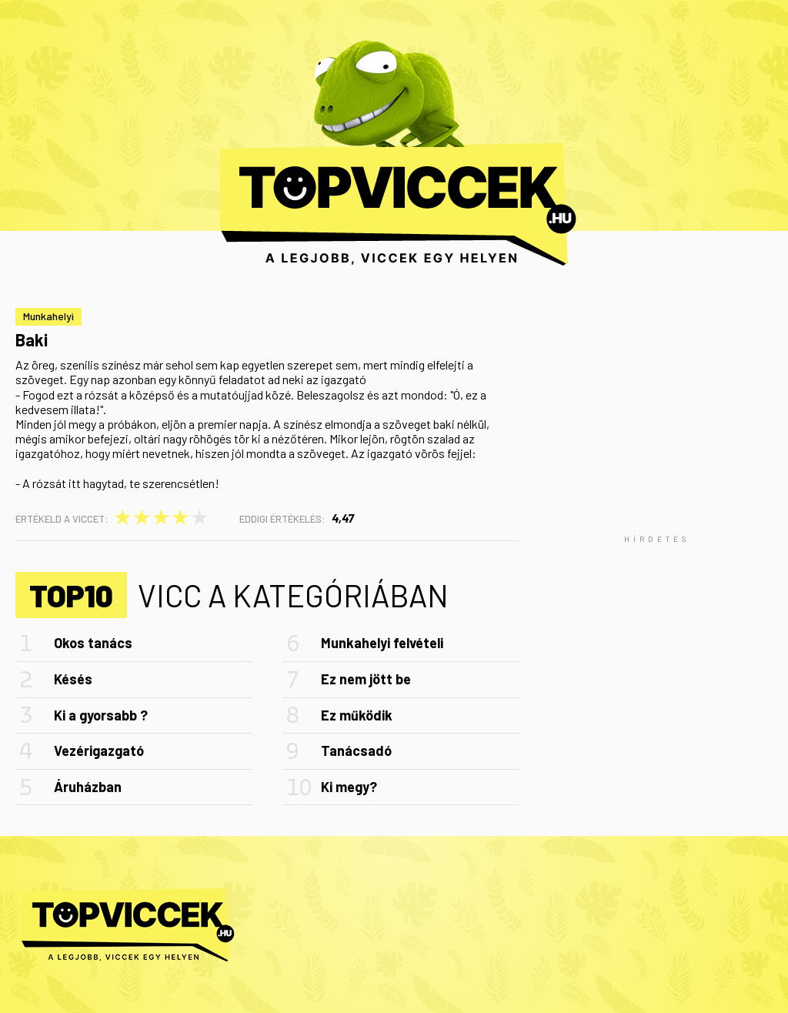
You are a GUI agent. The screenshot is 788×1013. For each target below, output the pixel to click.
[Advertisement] (657, 539)
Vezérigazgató (99, 750)
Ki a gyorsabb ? (101, 715)
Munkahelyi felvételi (382, 642)
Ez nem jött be (366, 678)
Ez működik (356, 715)
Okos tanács (93, 642)
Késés (73, 678)
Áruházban (88, 786)
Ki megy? (349, 786)
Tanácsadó (356, 750)
